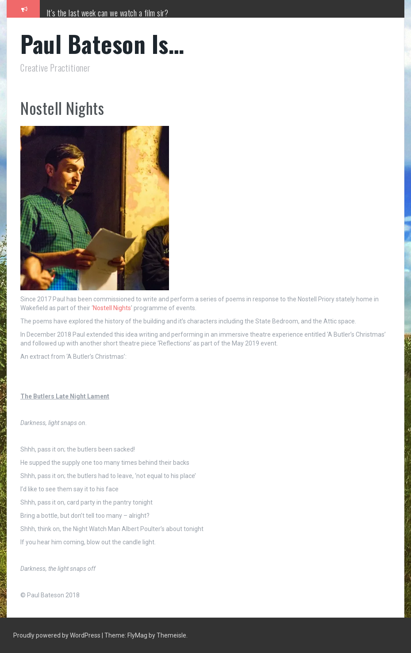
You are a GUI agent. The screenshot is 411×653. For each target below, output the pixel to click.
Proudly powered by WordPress (57, 635)
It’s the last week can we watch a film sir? (107, 13)
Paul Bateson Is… (102, 44)
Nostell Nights (112, 307)
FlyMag (137, 635)
